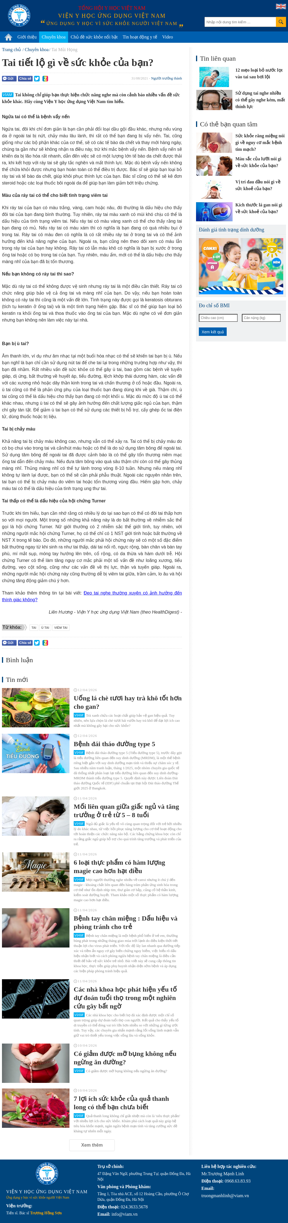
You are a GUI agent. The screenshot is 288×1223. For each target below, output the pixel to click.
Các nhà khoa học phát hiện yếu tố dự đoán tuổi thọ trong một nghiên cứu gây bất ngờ (125, 998)
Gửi (8, 78)
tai (34, 627)
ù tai (45, 627)
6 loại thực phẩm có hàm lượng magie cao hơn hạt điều (119, 866)
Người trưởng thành (166, 78)
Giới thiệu (27, 37)
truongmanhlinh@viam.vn (225, 1195)
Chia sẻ (25, 79)
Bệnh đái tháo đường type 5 (114, 744)
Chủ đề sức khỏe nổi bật (94, 37)
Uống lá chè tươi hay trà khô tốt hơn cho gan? (128, 702)
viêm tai (61, 627)
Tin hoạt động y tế (140, 37)
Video (167, 37)
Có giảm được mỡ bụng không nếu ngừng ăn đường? (125, 1058)
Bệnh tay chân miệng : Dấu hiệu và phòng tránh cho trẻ (125, 922)
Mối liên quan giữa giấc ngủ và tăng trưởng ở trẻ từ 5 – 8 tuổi (126, 811)
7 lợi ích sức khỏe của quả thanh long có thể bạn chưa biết (121, 1103)
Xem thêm (92, 1145)
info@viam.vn (124, 1214)
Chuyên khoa (54, 37)
